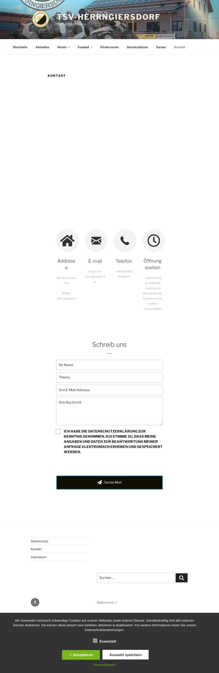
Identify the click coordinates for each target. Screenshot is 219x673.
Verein (64, 47)
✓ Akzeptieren (81, 655)
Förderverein (109, 47)
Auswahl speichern (126, 655)
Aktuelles (42, 47)
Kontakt (179, 47)
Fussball (85, 47)
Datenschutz (39, 541)
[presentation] (88, 465)
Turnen (161, 47)
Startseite (20, 47)
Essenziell (104, 640)
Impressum (38, 557)
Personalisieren (104, 665)
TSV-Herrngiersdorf (109, 17)
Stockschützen (137, 47)
